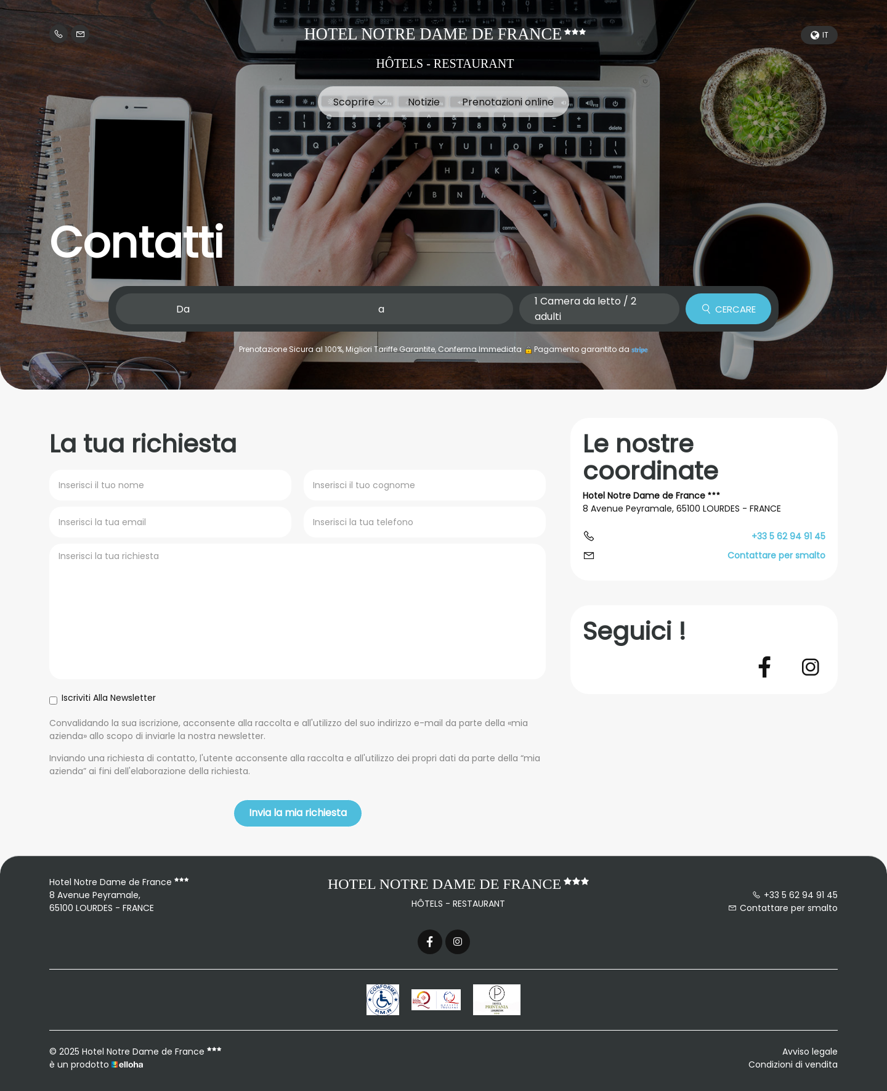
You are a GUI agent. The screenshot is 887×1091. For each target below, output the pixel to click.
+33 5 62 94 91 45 (795, 895)
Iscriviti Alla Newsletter (102, 698)
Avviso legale (810, 1051)
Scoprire (359, 102)
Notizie (424, 102)
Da (183, 309)
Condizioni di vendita (793, 1064)
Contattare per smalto (776, 555)
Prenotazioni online (508, 102)
